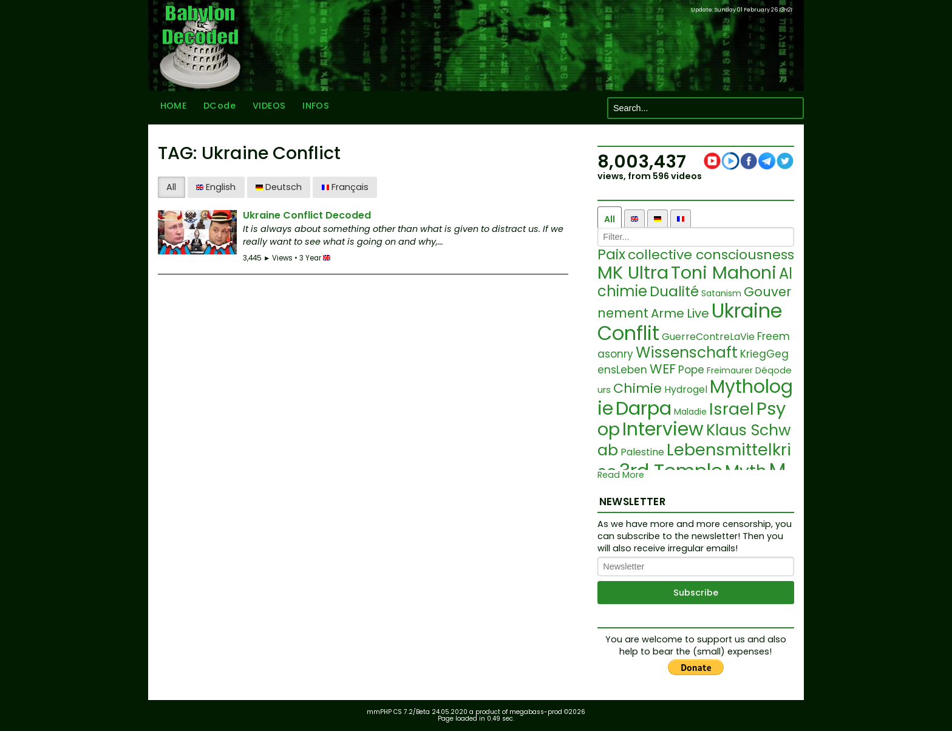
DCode (217, 108)
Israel (731, 409)
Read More (620, 475)
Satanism (721, 293)
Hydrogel (685, 389)
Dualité (674, 291)
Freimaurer (730, 370)
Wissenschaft (687, 352)
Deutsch (279, 187)
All (171, 187)
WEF (663, 369)
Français (345, 187)
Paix (611, 254)
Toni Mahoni (724, 272)
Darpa (644, 408)
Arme (667, 313)
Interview (663, 429)
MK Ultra (632, 272)
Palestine (642, 452)
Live (698, 313)
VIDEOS (266, 108)
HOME (171, 108)
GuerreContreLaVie (708, 337)
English (216, 187)
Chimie (637, 388)
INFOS (313, 108)
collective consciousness (711, 254)
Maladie (690, 412)
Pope (691, 369)
